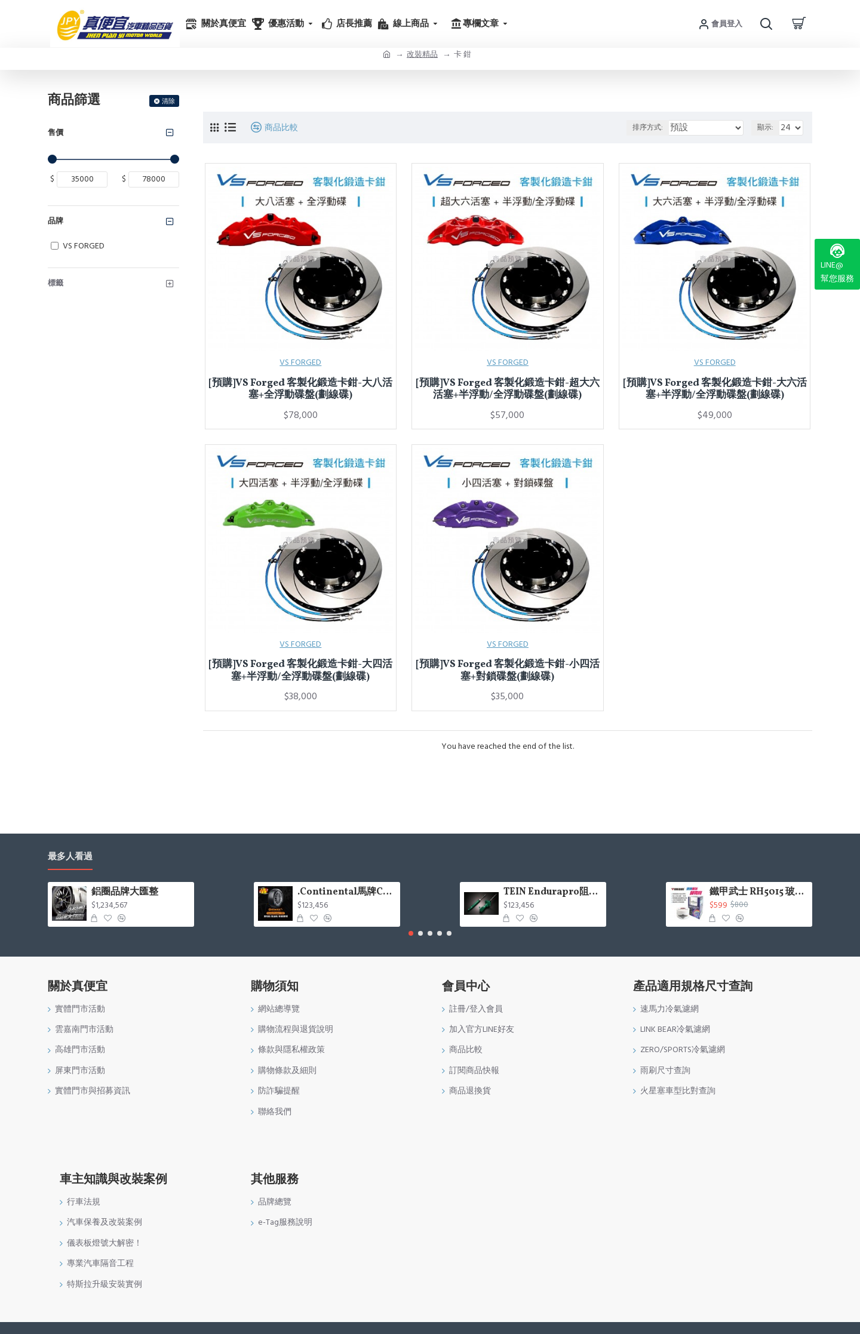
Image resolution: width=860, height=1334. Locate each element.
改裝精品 (422, 54)
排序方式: (662, 127)
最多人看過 (70, 857)
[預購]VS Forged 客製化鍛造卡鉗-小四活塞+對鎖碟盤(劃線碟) (508, 671)
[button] (410, 933)
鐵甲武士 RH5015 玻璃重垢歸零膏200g (759, 892)
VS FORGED (300, 362)
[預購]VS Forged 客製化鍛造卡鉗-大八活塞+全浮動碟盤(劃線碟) (300, 389)
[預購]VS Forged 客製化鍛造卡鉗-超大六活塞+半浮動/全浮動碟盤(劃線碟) (508, 389)
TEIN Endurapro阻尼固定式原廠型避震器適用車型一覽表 (552, 892)
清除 (168, 101)
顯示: (767, 127)
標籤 (55, 283)
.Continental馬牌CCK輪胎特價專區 (346, 892)
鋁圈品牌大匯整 (124, 892)
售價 (55, 132)
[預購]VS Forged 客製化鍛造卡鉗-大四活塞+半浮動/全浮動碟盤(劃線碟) (300, 671)
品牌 (55, 221)
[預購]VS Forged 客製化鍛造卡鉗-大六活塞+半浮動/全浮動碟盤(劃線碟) (715, 389)
